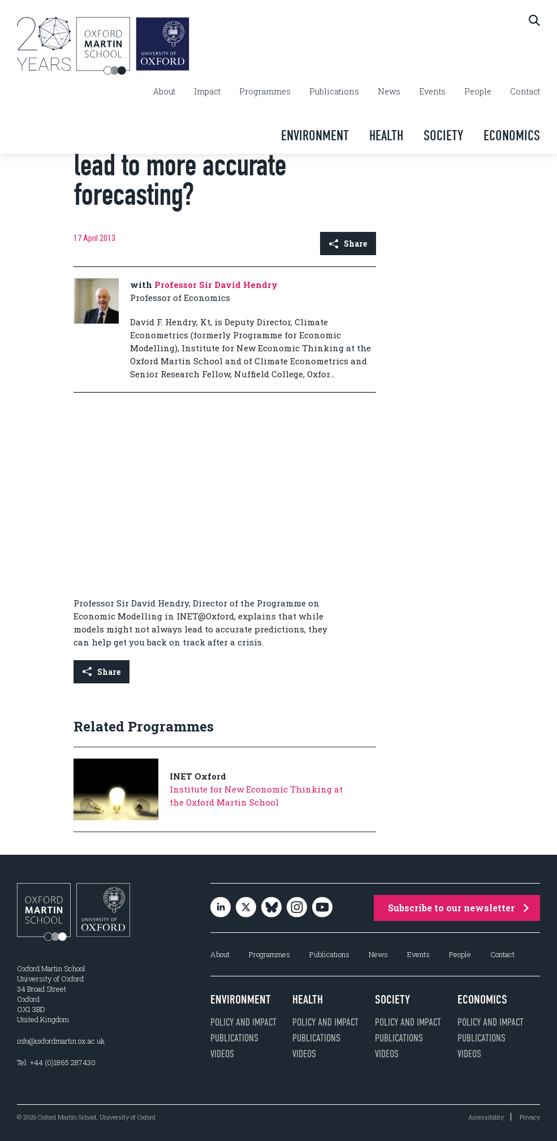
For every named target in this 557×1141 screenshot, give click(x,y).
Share (348, 243)
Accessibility (486, 1117)
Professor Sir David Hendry (216, 284)
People (477, 92)
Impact (207, 92)
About (164, 92)
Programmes (265, 92)
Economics (511, 135)
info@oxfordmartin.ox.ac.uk (61, 1041)
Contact (525, 92)
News (389, 92)
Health (386, 135)
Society (443, 135)
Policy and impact (243, 1022)
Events (432, 92)
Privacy (530, 1117)
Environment (315, 135)
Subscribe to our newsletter (458, 908)
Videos (222, 1054)
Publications (334, 92)
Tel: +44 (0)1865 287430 (56, 1062)
